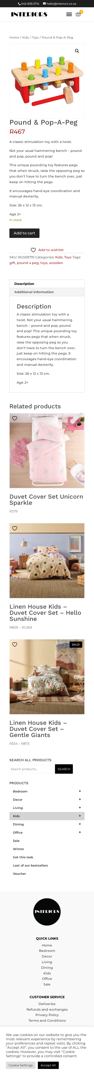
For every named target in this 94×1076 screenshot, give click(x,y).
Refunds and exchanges (47, 1009)
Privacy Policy (47, 1015)
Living (47, 962)
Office (47, 979)
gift (12, 263)
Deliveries (47, 1004)
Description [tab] (24, 284)
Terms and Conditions (47, 1020)
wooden (56, 263)
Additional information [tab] (34, 292)
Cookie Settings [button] (21, 1065)
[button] (77, 51)
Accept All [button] (48, 1065)
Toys (35, 37)
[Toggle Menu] (69, 14)
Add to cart (24, 233)
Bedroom (47, 951)
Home (14, 37)
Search (64, 769)
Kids (25, 37)
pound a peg (28, 263)
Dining (47, 968)
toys (43, 263)
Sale (47, 984)
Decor (47, 956)
